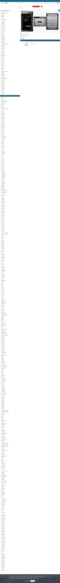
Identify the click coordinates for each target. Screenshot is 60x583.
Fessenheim (3, 147)
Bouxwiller (2, 81)
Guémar (2, 179)
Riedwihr (2, 407)
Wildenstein (3, 548)
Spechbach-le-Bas (3, 475)
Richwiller (2, 404)
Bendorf (2, 49)
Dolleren (2, 120)
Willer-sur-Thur (3, 550)
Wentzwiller (3, 537)
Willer (2, 551)
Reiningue (2, 400)
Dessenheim (3, 114)
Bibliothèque (53, 3)
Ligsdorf (2, 284)
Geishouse (2, 163)
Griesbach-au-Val (3, 173)
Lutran (2, 293)
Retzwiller (2, 401)
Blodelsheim (3, 72)
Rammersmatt (3, 391)
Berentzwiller (3, 52)
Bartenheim (3, 42)
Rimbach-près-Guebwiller (5, 410)
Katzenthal (3, 247)
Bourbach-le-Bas (3, 77)
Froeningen (3, 159)
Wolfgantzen (3, 561)
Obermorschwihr (3, 365)
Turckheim (3, 502)
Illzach (2, 238)
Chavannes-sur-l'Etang (4, 108)
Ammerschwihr (3, 19)
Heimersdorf (3, 201)
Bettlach (2, 62)
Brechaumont (3, 82)
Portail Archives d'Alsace (37, 3)
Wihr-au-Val (3, 545)
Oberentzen (3, 361)
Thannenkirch (3, 498)
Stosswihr (2, 489)
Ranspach (2, 395)
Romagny (2, 421)
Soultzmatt (3, 473)
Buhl (2, 98)
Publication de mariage (4, 12)
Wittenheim (3, 557)
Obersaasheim (3, 368)
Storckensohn (3, 488)
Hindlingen (3, 214)
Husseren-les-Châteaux (4, 232)
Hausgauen (3, 195)
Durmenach (3, 124)
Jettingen (2, 244)
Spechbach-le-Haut (4, 476)
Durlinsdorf (3, 123)
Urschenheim (3, 512)
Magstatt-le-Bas (3, 300)
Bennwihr (2, 51)
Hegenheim (3, 198)
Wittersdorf (3, 558)
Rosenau (2, 427)
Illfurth (2, 235)
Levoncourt (3, 277)
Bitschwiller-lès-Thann (4, 71)
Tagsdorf (2, 495)
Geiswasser (3, 166)
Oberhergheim (3, 362)
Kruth (2, 261)
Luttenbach (3, 294)
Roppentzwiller (3, 424)
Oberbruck (3, 358)
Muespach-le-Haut (4, 332)
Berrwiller (2, 59)
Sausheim (2, 447)
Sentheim (2, 453)
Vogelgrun (2, 521)
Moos (2, 326)
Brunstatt (2, 91)
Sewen (2, 457)
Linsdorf (2, 286)
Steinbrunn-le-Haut (4, 482)
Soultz (2, 469)
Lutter (2, 296)
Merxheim (2, 309)
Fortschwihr (3, 153)
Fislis (2, 149)
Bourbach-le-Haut (3, 78)
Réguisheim (3, 398)
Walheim (2, 528)
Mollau (2, 322)
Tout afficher (23, 10)
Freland (2, 156)
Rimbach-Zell (3, 413)
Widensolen (3, 544)
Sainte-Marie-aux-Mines (4, 446)
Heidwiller (2, 199)
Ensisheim (2, 134)
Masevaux (2, 306)
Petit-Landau (3, 381)
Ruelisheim (3, 431)
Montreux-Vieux (3, 325)
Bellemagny (3, 48)
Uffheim (2, 506)
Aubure (2, 32)
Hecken (2, 196)
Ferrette (2, 146)
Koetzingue (3, 260)
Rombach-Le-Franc (4, 423)
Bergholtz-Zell (3, 55)
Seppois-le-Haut (3, 456)
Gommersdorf (3, 170)
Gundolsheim (3, 183)
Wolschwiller (3, 563)
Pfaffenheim (3, 382)
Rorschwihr (3, 426)
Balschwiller (3, 38)
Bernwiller (2, 58)
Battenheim (3, 45)
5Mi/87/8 (3, 94)
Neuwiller (2, 348)
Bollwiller (2, 75)
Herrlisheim (3, 209)
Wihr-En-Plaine (3, 547)
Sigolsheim (3, 462)
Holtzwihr (2, 222)
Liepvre (2, 283)
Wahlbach (2, 524)
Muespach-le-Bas (3, 333)
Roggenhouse (3, 420)
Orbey (2, 372)
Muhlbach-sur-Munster (4, 335)
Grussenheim (3, 175)
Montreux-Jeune (3, 323)
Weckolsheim (3, 534)
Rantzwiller (3, 397)
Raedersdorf (3, 388)
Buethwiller (3, 97)
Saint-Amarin (3, 436)
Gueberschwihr (3, 176)
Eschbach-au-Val (3, 136)
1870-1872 (4, 95)
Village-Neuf (3, 518)
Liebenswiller (3, 280)
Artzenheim (3, 25)
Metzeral (2, 310)
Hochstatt (2, 219)
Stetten (2, 486)
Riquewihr (2, 414)
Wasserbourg (3, 531)
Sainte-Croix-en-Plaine (4, 444)
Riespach (2, 408)
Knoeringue (3, 257)
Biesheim (2, 65)
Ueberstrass (3, 505)
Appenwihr (3, 23)
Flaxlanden (3, 150)
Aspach (2, 29)
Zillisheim (2, 568)
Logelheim (2, 289)
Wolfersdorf (3, 560)
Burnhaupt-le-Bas (3, 100)
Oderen (2, 369)
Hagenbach (3, 188)
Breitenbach (3, 84)
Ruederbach (3, 430)
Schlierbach (3, 449)
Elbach (2, 130)
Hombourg (3, 224)
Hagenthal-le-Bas (3, 189)
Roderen (2, 417)
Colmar (2, 110)
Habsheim (2, 186)
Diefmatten (3, 117)
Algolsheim (3, 13)
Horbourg (2, 225)
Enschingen (3, 133)
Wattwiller (2, 532)
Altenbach (2, 16)
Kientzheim (3, 251)
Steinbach (2, 479)
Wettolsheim (3, 541)
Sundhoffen (3, 492)
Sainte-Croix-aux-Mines (4, 443)
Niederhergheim (3, 352)
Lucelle (2, 290)
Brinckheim (3, 87)
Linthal (2, 287)
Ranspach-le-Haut (3, 394)
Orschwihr (2, 374)
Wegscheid (3, 535)
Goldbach (2, 169)
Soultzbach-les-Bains (4, 470)
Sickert (2, 459)
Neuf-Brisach (3, 346)
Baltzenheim (3, 39)
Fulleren (2, 160)
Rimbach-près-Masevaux (4, 411)
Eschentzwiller (3, 137)
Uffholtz (2, 508)
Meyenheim (3, 312)
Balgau (2, 35)
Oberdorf (2, 359)
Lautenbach (3, 271)
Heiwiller (2, 205)
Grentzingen (3, 172)
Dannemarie (3, 113)
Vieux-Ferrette (3, 515)
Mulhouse (2, 336)
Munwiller (2, 342)
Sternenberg (3, 485)
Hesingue (2, 211)
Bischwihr (2, 68)
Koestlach (2, 258)
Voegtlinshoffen (3, 519)
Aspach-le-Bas (3, 26)
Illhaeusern (3, 237)
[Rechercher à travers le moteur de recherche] (25, 6)
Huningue (2, 231)
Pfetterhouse (3, 385)
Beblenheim (3, 46)
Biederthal (2, 64)
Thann (2, 496)
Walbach (2, 525)
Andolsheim (3, 22)
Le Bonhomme (3, 274)
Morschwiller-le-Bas (4, 329)
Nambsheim (3, 345)
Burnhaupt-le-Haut (4, 101)
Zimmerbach (3, 570)
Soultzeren (3, 472)
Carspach (2, 104)
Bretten (2, 85)
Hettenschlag (3, 212)
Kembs (2, 250)
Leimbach (2, 276)
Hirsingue (2, 215)
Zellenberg (2, 567)
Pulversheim (3, 387)
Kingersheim (3, 254)
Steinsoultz (3, 483)
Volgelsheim (3, 522)
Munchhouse (3, 338)
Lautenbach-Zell (3, 270)
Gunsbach (2, 185)
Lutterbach (3, 297)
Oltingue (2, 371)
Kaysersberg (3, 248)
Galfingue (2, 162)
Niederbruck (3, 349)
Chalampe (2, 107)
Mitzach (2, 319)
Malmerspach (3, 303)
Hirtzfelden (3, 218)
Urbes (2, 511)
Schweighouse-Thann (4, 450)
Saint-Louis (3, 440)
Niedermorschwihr (4, 355)
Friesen (2, 157)
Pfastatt (2, 384)
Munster (2, 339)
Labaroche (2, 264)
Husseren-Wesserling (4, 234)
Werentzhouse (3, 538)
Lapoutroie (3, 267)
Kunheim (2, 263)
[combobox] (36, 6)
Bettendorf (3, 61)
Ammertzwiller (3, 20)
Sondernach (3, 463)
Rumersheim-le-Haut (4, 433)
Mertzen (2, 307)
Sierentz (2, 460)
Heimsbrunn (3, 202)
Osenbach (2, 375)
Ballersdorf (3, 36)
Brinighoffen (3, 88)
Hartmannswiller (3, 192)
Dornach (2, 121)
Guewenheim (3, 182)
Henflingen (3, 208)
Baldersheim (3, 33)
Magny (2, 299)
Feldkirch (2, 143)
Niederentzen (3, 351)
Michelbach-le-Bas (4, 313)
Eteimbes (2, 139)
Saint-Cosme (3, 437)
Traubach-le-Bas (3, 499)
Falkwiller (2, 140)
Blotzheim (2, 74)
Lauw (2, 273)
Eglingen (2, 127)
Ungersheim (3, 509)
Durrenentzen (3, 126)
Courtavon (2, 111)
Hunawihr (2, 228)
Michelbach (3, 316)
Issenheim (2, 241)
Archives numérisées (46, 3)
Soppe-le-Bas (3, 466)
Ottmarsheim (3, 378)
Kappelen (2, 245)
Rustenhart (3, 434)
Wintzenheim (3, 554)
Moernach (2, 320)
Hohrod (2, 221)
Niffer (2, 356)
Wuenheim (3, 564)
